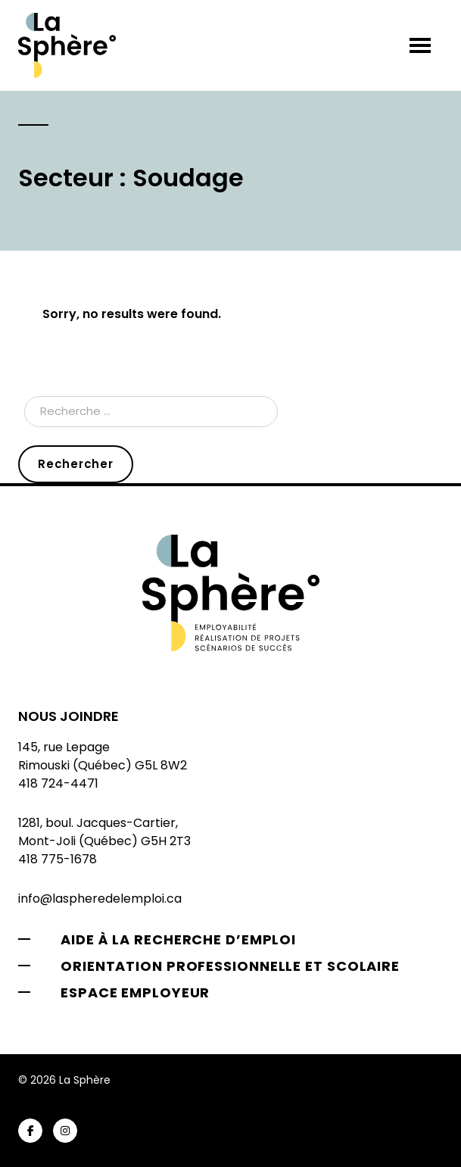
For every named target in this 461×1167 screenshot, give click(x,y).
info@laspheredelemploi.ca (100, 898)
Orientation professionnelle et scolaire (230, 965)
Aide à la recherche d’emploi (178, 939)
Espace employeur (135, 992)
